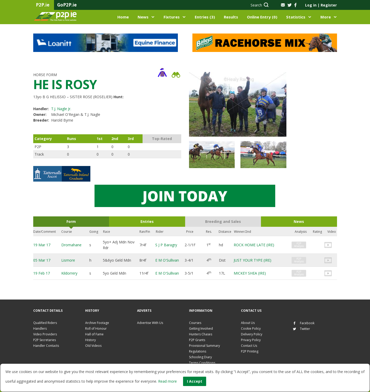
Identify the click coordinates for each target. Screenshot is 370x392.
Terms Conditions (202, 363)
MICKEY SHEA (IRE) (250, 273)
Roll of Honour (96, 328)
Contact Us (249, 345)
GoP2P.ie (67, 5)
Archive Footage (97, 323)
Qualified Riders (45, 323)
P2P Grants (197, 340)
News (143, 16)
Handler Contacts (46, 345)
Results (231, 16)
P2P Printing (249, 351)
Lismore (68, 260)
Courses (195, 323)
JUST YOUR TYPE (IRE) (252, 260)
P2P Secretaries (44, 340)
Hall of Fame (94, 334)
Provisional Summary (204, 345)
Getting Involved (201, 328)
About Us (248, 323)
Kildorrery (69, 273)
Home (123, 16)
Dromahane (71, 244)
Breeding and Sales (223, 221)
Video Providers (45, 334)
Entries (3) (205, 16)
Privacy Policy (251, 340)
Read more (167, 381)
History (90, 340)
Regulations (197, 351)
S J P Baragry (166, 244)
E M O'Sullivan (167, 260)
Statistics (295, 16)
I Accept (194, 381)
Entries (147, 221)
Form (71, 221)
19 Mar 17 (41, 244)
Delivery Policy (251, 334)
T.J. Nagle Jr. (61, 108)
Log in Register (321, 5)
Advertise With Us (150, 323)
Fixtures (172, 16)
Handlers (40, 328)
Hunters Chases (200, 334)
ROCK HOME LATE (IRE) (254, 244)
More (325, 16)
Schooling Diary (200, 357)
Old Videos (93, 345)
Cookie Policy (251, 328)
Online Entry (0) (262, 16)
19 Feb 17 (41, 273)
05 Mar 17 (41, 260)
